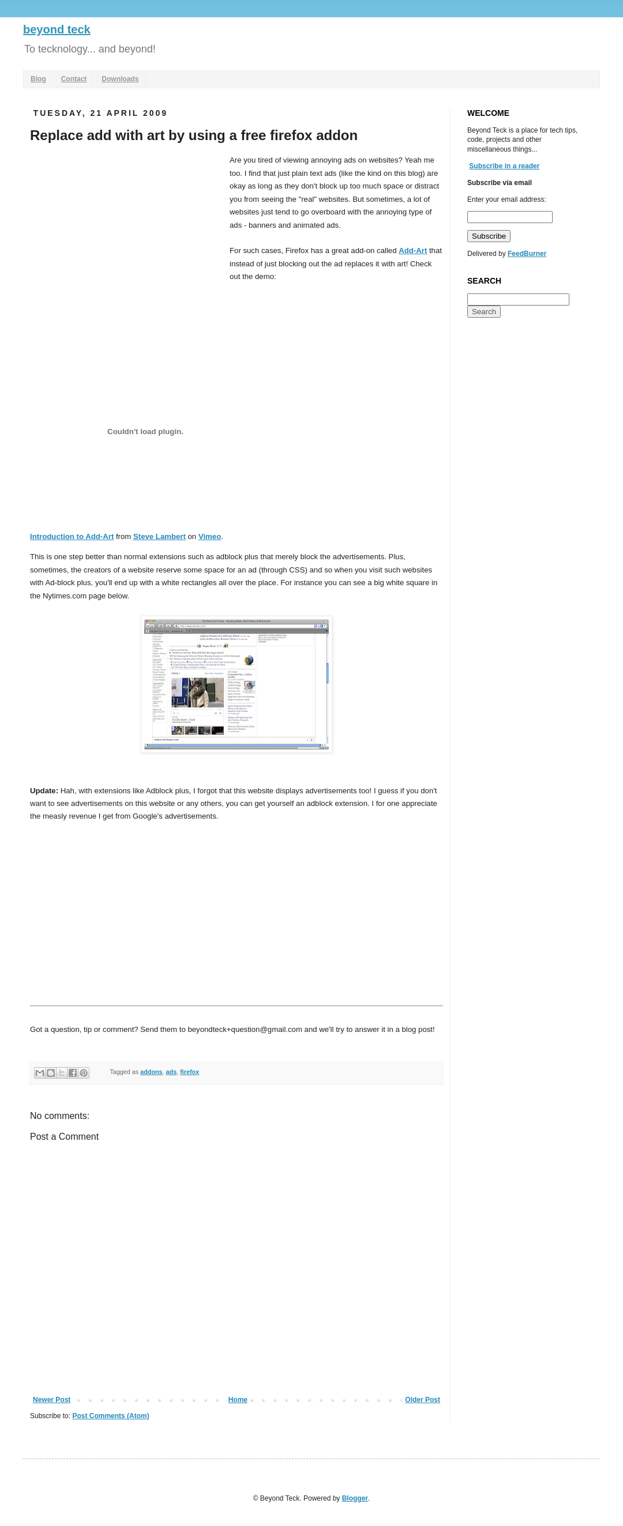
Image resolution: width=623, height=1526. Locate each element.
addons (151, 1071)
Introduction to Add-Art (72, 536)
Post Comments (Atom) (110, 1416)
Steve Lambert (159, 536)
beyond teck (57, 29)
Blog (38, 79)
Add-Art (413, 250)
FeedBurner (527, 254)
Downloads (120, 79)
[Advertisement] (127, 240)
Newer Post (51, 1400)
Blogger (355, 1498)
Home (237, 1400)
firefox (189, 1071)
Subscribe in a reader (504, 166)
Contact (74, 79)
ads (171, 1071)
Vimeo (209, 536)
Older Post (422, 1400)
